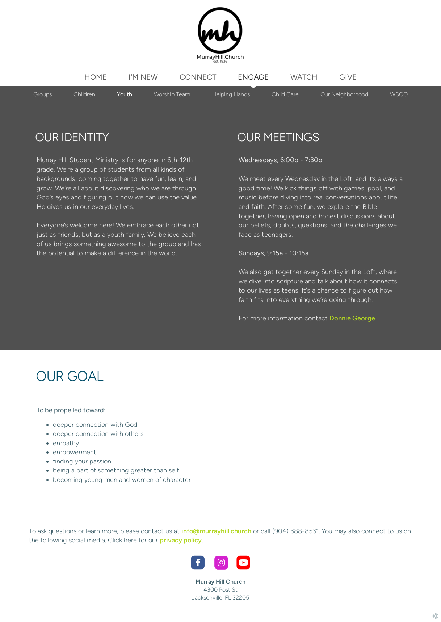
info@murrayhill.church (216, 531)
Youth (124, 94)
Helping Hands (231, 94)
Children (84, 94)
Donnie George (352, 318)
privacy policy (181, 540)
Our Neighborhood (344, 94)
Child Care (285, 94)
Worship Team (172, 94)
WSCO (399, 94)
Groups (42, 94)
